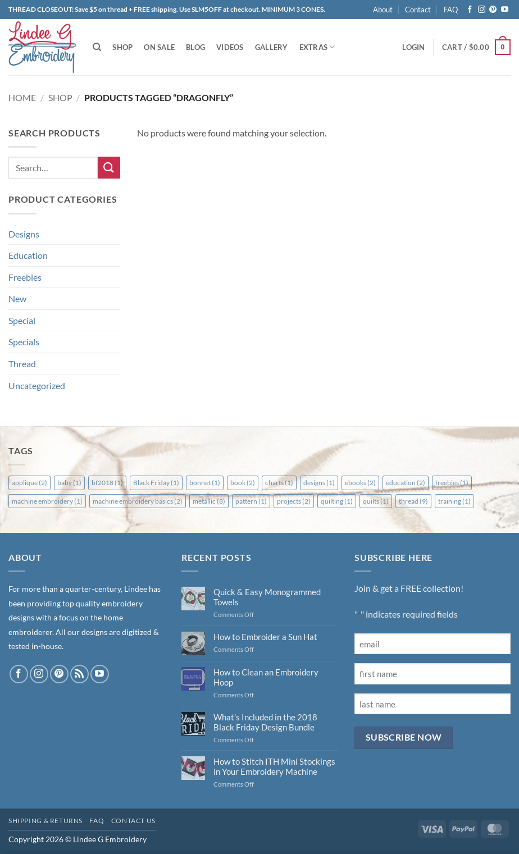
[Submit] (109, 168)
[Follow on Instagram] (481, 10)
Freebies (25, 277)
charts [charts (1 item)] (279, 482)
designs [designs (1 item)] (319, 482)
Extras (317, 47)
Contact (418, 9)
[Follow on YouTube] (504, 10)
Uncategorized (36, 385)
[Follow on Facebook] (470, 10)
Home (22, 97)
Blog (195, 47)
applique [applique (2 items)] (29, 482)
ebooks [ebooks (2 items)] (360, 482)
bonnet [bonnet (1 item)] (204, 482)
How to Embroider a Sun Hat (265, 637)
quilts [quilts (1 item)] (376, 501)
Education (28, 255)
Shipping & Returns (45, 820)
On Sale (159, 47)
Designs (23, 234)
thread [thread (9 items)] (413, 501)
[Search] (97, 47)
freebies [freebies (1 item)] (451, 482)
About (383, 9)
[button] (413, 47)
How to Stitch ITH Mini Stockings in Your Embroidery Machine (274, 766)
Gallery (271, 47)
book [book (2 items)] (242, 482)
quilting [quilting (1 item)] (337, 501)
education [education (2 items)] (405, 482)
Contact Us (133, 820)
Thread (22, 363)
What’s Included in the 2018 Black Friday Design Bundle (265, 722)
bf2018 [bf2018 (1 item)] (107, 482)
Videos (230, 47)
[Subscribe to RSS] (79, 674)
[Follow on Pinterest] (493, 10)
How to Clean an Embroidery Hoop (265, 677)
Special (21, 320)
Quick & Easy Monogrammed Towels (267, 597)
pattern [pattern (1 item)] (251, 501)
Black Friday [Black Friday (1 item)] (156, 482)
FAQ (451, 9)
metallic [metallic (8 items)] (209, 501)
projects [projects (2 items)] (294, 501)
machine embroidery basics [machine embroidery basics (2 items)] (138, 501)
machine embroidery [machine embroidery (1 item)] (47, 501)
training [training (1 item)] (454, 501)
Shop (122, 47)
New (17, 298)
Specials (23, 341)
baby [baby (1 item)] (69, 482)
